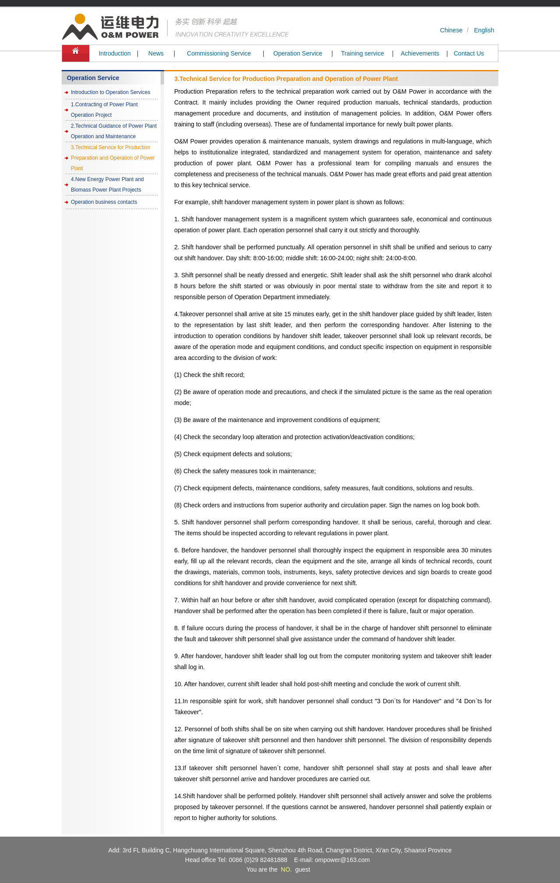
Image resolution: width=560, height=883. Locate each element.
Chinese (451, 30)
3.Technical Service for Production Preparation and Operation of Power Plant (113, 157)
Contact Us (469, 53)
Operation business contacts (104, 202)
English (484, 30)
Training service (362, 53)
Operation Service (297, 53)
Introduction (115, 53)
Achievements (420, 53)
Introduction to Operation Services (110, 92)
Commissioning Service (219, 53)
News (156, 53)
